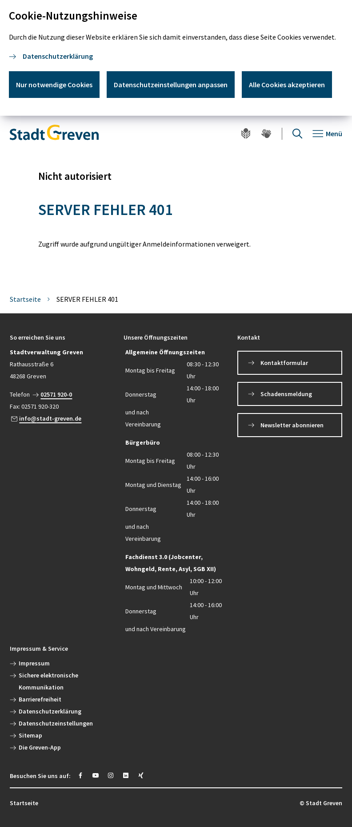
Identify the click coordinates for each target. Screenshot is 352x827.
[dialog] (176, 58)
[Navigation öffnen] (327, 134)
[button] (62, 337)
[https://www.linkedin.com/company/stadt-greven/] (126, 775)
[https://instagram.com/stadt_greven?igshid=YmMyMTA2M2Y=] (111, 775)
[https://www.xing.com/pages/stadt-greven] (141, 775)
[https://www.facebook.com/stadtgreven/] (80, 775)
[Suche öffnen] (297, 134)
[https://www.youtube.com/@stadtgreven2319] (95, 775)
